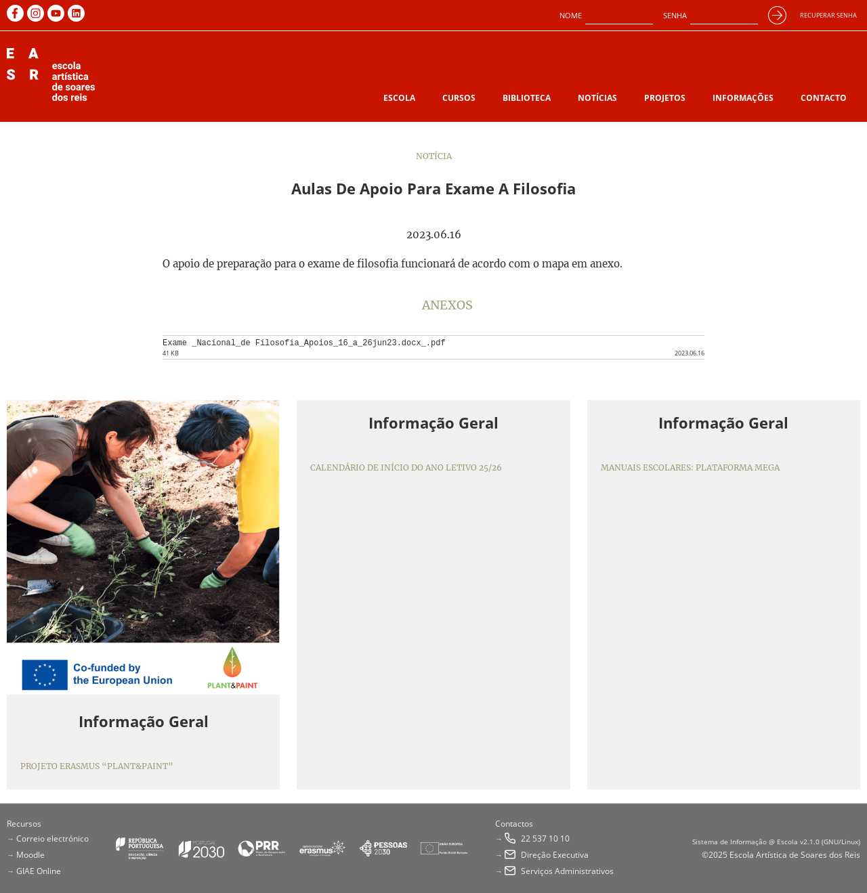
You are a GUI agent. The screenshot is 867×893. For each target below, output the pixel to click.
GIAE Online (38, 871)
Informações (743, 98)
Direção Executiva (555, 855)
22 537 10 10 (545, 838)
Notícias (597, 98)
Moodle (30, 855)
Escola (399, 98)
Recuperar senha (828, 15)
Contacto (824, 98)
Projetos (664, 98)
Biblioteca (527, 98)
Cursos (458, 98)
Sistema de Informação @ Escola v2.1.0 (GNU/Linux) (776, 841)
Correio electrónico (52, 838)
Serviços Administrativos (567, 871)
